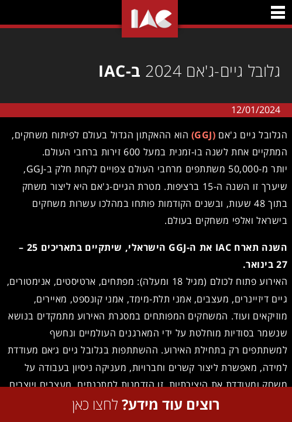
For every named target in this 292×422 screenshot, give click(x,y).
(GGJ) (201, 134)
